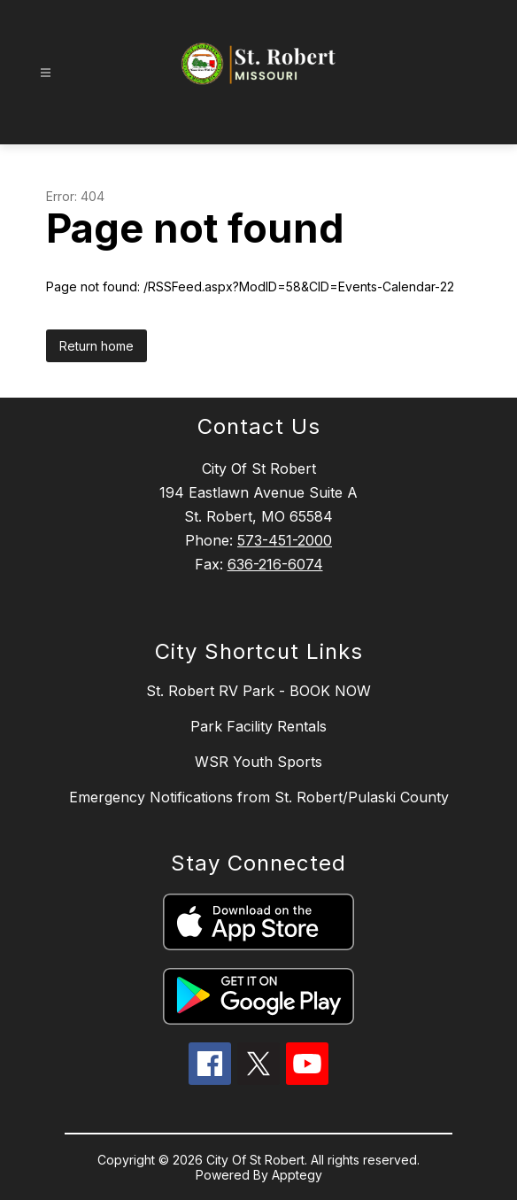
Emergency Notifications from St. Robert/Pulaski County (259, 797)
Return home (96, 345)
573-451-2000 (284, 540)
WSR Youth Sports (258, 761)
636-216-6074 (275, 564)
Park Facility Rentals (258, 726)
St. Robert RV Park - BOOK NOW (258, 691)
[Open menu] (45, 73)
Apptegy (297, 1174)
